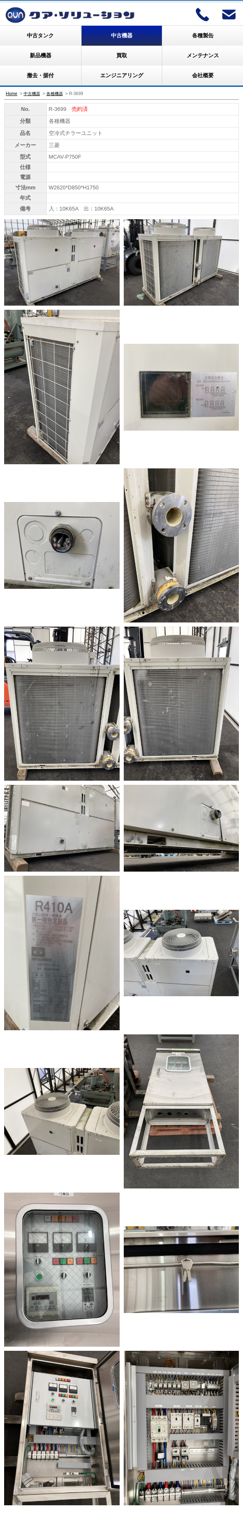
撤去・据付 (40, 75)
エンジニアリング (121, 75)
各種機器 (54, 93)
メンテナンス (203, 55)
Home (11, 93)
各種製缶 (203, 35)
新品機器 (40, 55)
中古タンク (40, 35)
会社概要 (203, 75)
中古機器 (121, 35)
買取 (121, 55)
